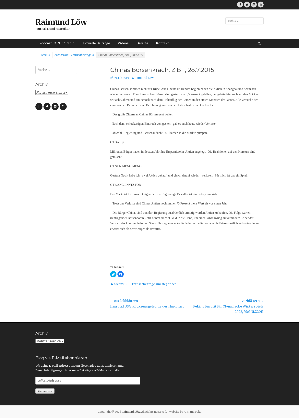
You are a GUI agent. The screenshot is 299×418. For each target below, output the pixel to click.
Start (45, 55)
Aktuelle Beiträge (96, 43)
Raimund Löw (61, 22)
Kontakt (162, 43)
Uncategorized (166, 284)
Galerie (142, 43)
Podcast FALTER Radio (57, 43)
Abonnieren (45, 391)
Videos (123, 43)
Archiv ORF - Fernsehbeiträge (74, 55)
